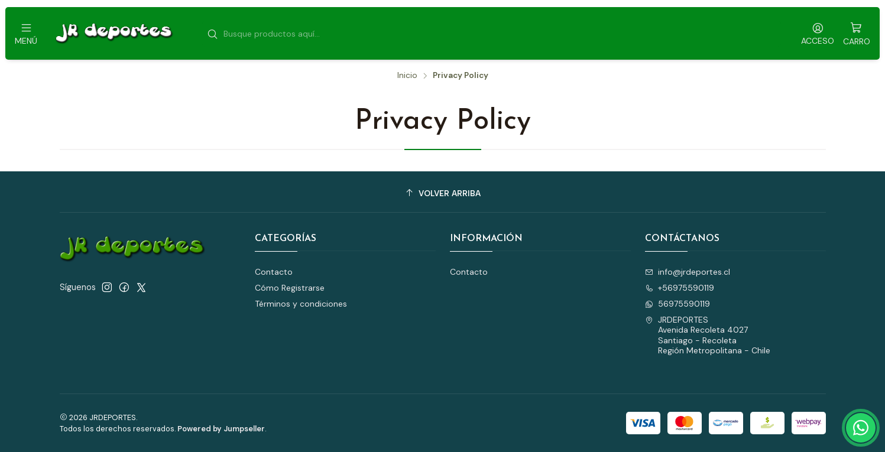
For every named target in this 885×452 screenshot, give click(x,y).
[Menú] (26, 33)
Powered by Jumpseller (221, 429)
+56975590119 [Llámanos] (679, 287)
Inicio (407, 75)
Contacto (274, 271)
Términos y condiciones (301, 303)
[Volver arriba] (443, 193)
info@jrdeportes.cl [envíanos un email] (687, 271)
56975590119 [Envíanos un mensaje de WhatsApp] (677, 303)
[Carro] (857, 33)
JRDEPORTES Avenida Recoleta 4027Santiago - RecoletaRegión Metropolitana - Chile (707, 335)
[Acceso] (818, 33)
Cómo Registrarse (290, 287)
